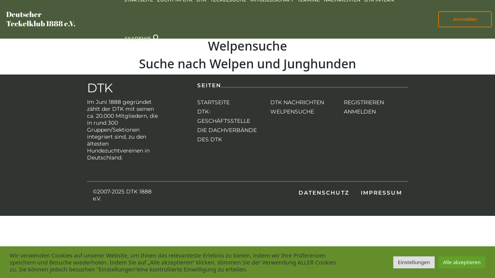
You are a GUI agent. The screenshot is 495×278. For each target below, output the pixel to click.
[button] (156, 37)
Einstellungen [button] (414, 262)
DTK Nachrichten (297, 102)
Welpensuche (292, 111)
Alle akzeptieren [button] (462, 262)
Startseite (213, 102)
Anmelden (465, 19)
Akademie (137, 38)
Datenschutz (324, 192)
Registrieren (364, 102)
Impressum (381, 192)
